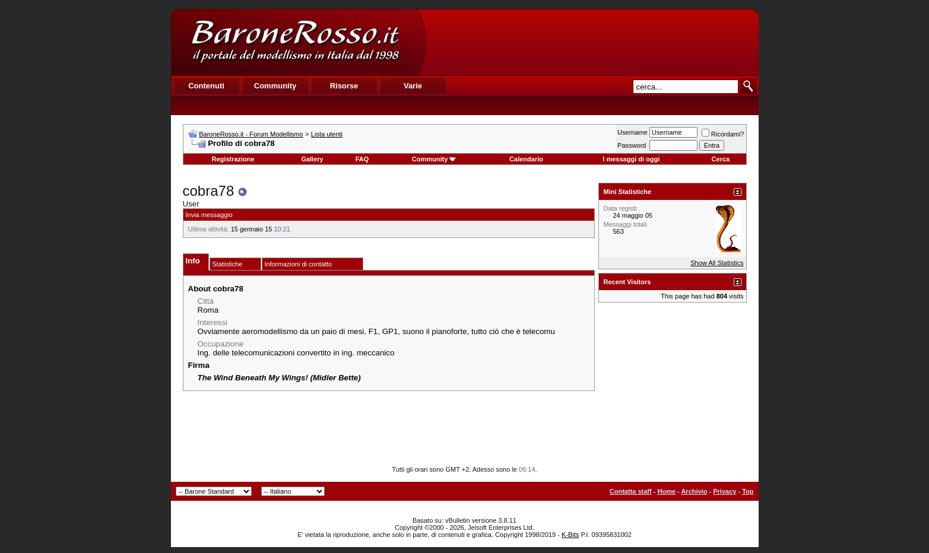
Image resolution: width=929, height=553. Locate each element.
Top (747, 491)
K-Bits (570, 534)
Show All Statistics (716, 262)
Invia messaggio (209, 214)
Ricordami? (723, 134)
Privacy (724, 491)
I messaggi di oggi (631, 159)
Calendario (526, 159)
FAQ (362, 159)
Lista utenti (327, 134)
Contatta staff (631, 491)
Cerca (721, 159)
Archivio (694, 491)
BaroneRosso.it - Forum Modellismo (251, 134)
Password (631, 145)
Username (632, 132)
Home (666, 491)
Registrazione (233, 159)
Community (434, 159)
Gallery (312, 159)
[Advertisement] (592, 42)
